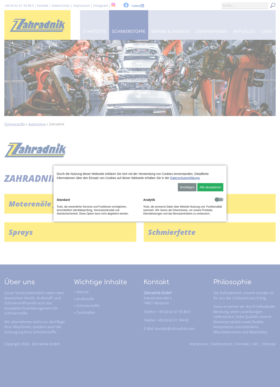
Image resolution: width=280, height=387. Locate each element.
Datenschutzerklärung (185, 178)
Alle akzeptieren (210, 187)
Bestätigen (187, 187)
